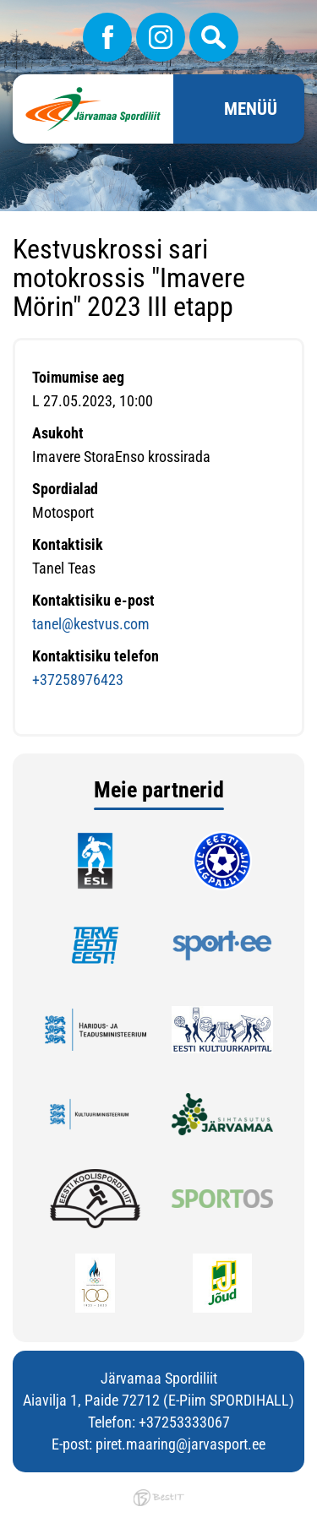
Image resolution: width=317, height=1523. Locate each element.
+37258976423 (77, 679)
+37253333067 (184, 1422)
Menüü (250, 109)
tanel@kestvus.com (91, 624)
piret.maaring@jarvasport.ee (180, 1444)
